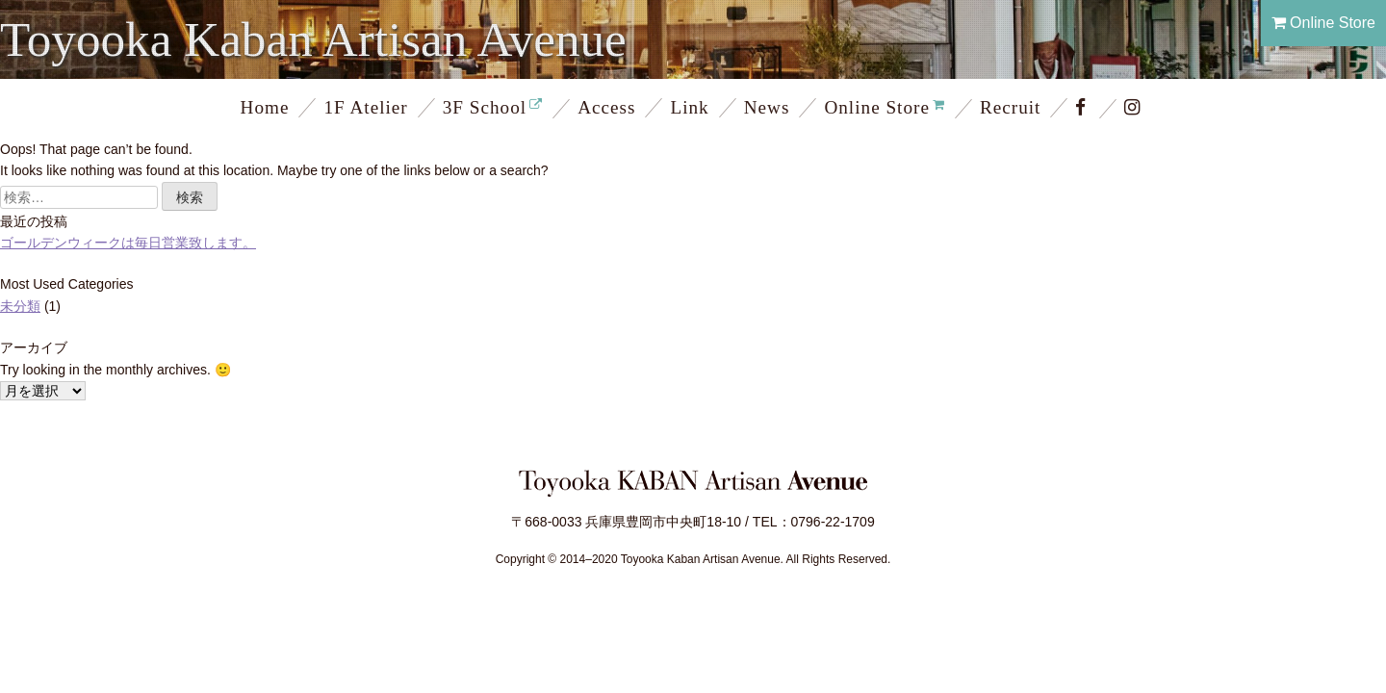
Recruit (1010, 107)
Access (606, 107)
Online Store (1323, 22)
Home (265, 107)
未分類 (20, 306)
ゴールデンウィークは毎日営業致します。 (128, 242)
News (767, 107)
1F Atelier (365, 107)
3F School (484, 107)
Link (689, 107)
